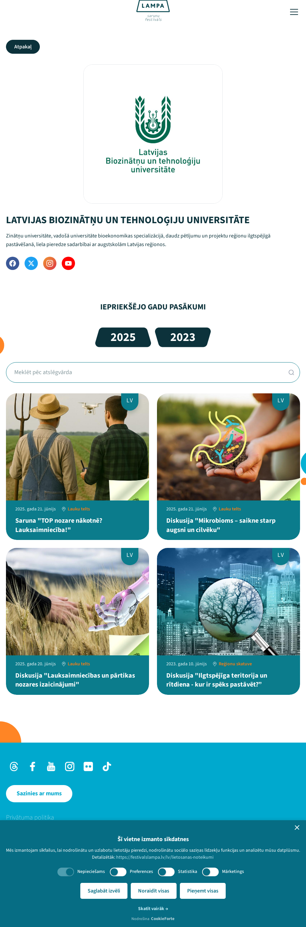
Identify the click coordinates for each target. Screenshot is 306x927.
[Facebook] (12, 263)
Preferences (141, 871)
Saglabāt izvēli (104, 890)
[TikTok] (107, 766)
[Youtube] (51, 766)
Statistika (187, 871)
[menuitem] (153, 817)
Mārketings (233, 871)
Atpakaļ (23, 46)
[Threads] (14, 766)
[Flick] (88, 766)
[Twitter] (31, 263)
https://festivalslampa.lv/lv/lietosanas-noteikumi (164, 857)
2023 (182, 337)
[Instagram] (49, 263)
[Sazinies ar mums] (39, 793)
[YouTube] (68, 263)
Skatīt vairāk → (153, 908)
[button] (297, 827)
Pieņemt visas (202, 890)
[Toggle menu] (294, 12)
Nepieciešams (91, 871)
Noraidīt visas (153, 890)
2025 (123, 337)
